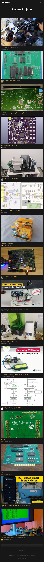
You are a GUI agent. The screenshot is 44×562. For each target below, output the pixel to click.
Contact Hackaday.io (13, 554)
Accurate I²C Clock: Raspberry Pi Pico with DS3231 (14, 374)
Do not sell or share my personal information (26, 555)
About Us (5, 554)
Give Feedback (22, 554)
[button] (40, 2)
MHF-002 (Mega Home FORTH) (9, 276)
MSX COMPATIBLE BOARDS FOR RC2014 (13, 538)
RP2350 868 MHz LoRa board (9, 145)
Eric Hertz (4, 114)
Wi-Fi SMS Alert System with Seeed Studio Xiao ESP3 (15, 309)
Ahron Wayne (5, 180)
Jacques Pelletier (6, 441)
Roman (4, 212)
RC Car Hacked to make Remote (9, 47)
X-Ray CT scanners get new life (9, 178)
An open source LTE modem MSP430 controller (13, 211)
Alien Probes (4, 440)
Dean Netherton (6, 539)
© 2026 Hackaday (22, 558)
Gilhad (4, 278)
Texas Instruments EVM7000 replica (10, 80)
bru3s (3, 147)
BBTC (2, 472)
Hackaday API (12, 555)
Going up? (22, 550)
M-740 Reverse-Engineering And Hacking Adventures (15, 113)
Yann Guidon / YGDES (8, 409)
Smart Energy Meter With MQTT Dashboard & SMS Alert (16, 505)
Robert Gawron (6, 245)
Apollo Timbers (6, 343)
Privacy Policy (38, 554)
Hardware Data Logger (7, 243)
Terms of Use (30, 554)
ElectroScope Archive (7, 310)
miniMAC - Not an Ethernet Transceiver (11, 407)
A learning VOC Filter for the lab (9, 342)
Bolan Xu (4, 49)
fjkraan (4, 81)
